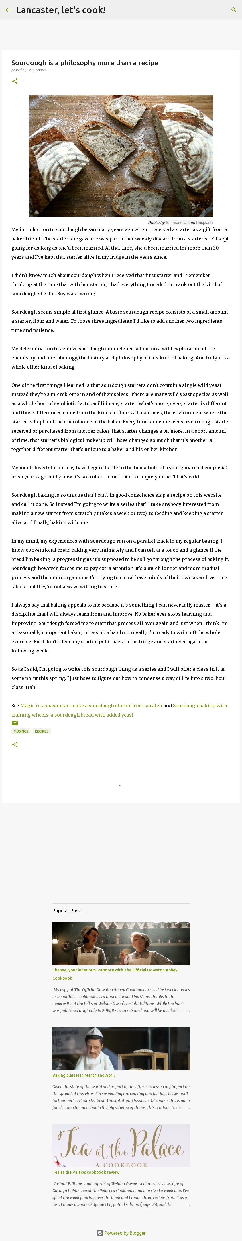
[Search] (234, 10)
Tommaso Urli (177, 222)
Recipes (41, 731)
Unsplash (204, 222)
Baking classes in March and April (83, 1075)
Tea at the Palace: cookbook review (85, 1172)
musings (21, 731)
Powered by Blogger (121, 1233)
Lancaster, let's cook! (60, 10)
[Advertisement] (121, 859)
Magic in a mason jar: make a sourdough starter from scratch (91, 705)
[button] (14, 82)
